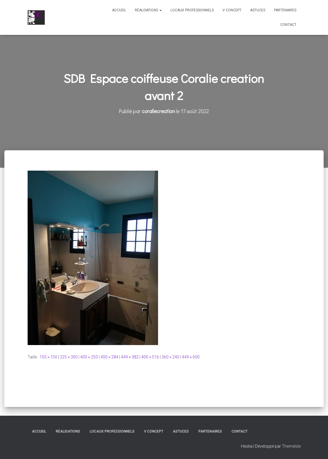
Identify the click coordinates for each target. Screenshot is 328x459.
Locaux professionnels (192, 10)
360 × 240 (170, 357)
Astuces (257, 10)
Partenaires (285, 10)
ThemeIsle (291, 446)
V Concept (232, 10)
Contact (288, 25)
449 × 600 (191, 357)
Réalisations (148, 10)
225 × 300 (69, 357)
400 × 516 (150, 357)
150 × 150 (48, 357)
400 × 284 (109, 357)
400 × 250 (89, 357)
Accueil (119, 10)
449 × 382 (130, 357)
